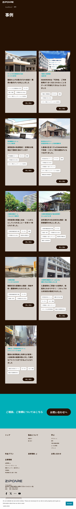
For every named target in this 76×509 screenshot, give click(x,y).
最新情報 (32, 454)
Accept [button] (69, 503)
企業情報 (7, 463)
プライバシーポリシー (10, 465)
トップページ (8, 7)
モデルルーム (54, 438)
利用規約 (7, 470)
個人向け (30, 441)
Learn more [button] (6, 506)
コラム (53, 448)
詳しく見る (28, 103)
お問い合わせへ (58, 412)
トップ (7, 435)
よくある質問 (54, 445)
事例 (52, 441)
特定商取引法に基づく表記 (11, 472)
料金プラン (9, 454)
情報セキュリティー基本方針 (12, 468)
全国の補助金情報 (55, 443)
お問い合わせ (56, 454)
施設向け (30, 438)
